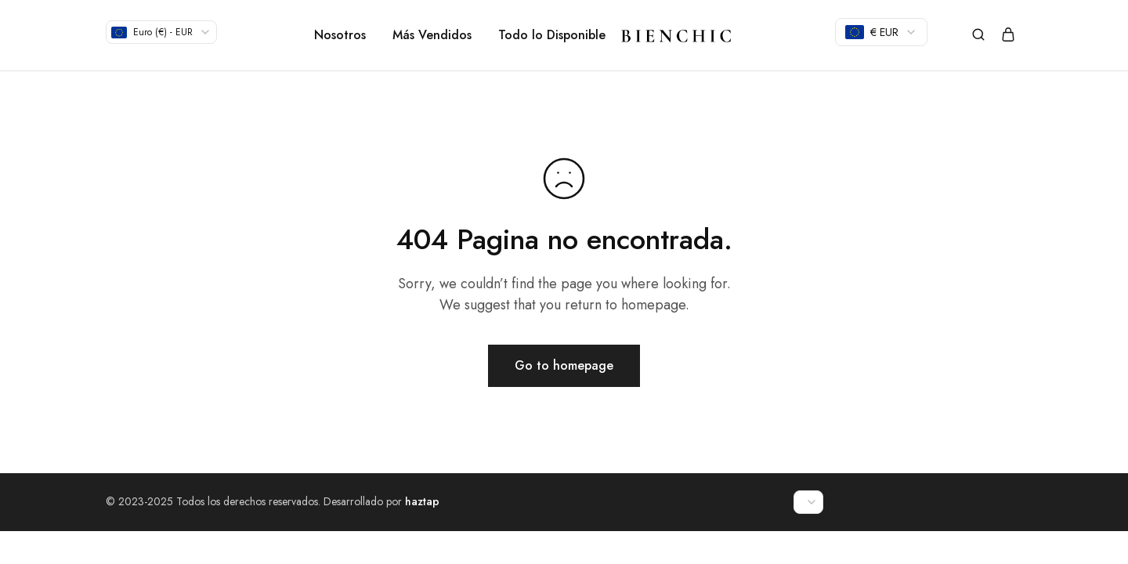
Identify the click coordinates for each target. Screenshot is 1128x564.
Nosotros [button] (340, 35)
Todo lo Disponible (552, 35)
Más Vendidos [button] (432, 35)
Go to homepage (564, 365)
